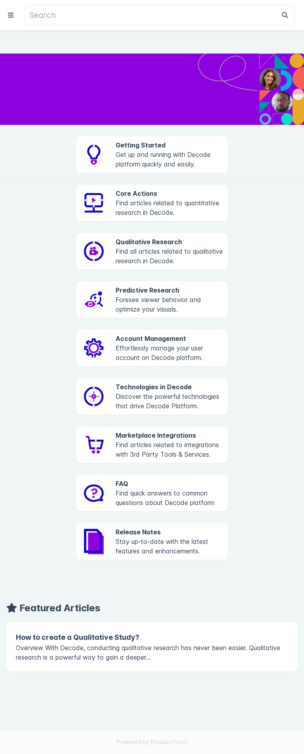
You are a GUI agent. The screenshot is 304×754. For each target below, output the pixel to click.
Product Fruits (169, 742)
